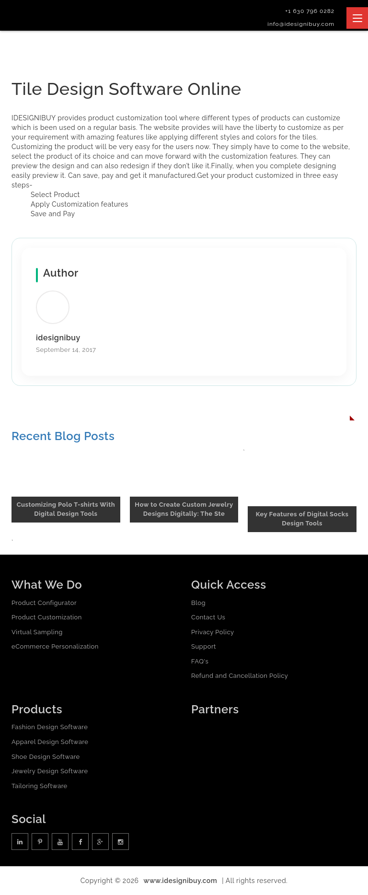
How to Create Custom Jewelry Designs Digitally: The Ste (184, 509)
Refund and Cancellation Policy (239, 676)
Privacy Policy (212, 632)
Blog (198, 602)
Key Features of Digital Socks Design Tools (302, 519)
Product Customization (47, 617)
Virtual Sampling (37, 632)
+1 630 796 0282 (309, 11)
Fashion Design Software (50, 727)
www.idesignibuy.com (181, 880)
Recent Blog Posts (63, 436)
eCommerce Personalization (55, 646)
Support (203, 646)
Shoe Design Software (46, 756)
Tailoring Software (40, 786)
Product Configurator (44, 602)
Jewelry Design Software (50, 771)
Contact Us (208, 617)
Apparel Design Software (50, 741)
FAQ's (199, 661)
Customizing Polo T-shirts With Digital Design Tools (66, 509)
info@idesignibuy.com (300, 24)
